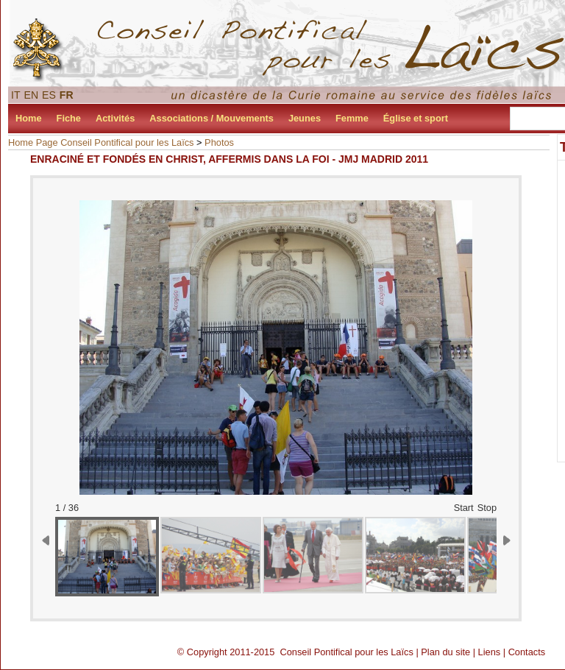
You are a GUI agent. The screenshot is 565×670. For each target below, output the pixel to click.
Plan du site (445, 651)
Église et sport (415, 118)
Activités (115, 118)
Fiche (69, 118)
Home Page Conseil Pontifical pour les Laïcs (101, 142)
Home (28, 118)
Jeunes (304, 118)
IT (16, 95)
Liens (489, 651)
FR (67, 95)
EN (31, 95)
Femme (352, 118)
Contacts (527, 651)
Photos (219, 142)
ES (49, 95)
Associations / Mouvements (211, 118)
